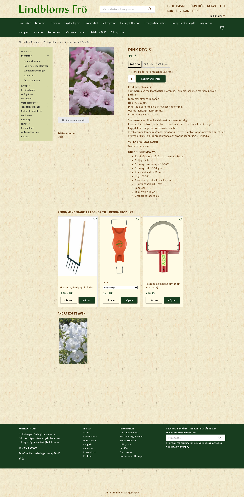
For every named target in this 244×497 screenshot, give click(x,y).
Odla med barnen (76, 32)
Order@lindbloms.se (44, 434)
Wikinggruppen (131, 492)
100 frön (135, 64)
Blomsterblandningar (34, 70)
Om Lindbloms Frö (129, 432)
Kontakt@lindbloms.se (47, 442)
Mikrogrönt (109, 23)
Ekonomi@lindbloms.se (48, 438)
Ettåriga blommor (37, 60)
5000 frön (162, 64)
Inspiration (205, 23)
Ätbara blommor (32, 80)
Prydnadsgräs (72, 23)
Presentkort (54, 32)
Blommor (40, 23)
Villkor (86, 432)
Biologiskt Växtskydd (183, 23)
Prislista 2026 (98, 32)
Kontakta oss (90, 436)
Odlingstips (117, 32)
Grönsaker (25, 23)
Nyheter (38, 32)
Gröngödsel (91, 23)
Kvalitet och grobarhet (131, 436)
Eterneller (29, 75)
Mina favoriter (90, 440)
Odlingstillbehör (130, 23)
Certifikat (124, 448)
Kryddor (55, 23)
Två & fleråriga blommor (37, 65)
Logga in (87, 444)
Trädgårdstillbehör (155, 23)
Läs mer (68, 300)
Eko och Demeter (128, 440)
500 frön (149, 64)
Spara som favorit (73, 120)
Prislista (25, 136)
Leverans (88, 448)
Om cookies (126, 452)
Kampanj (24, 32)
